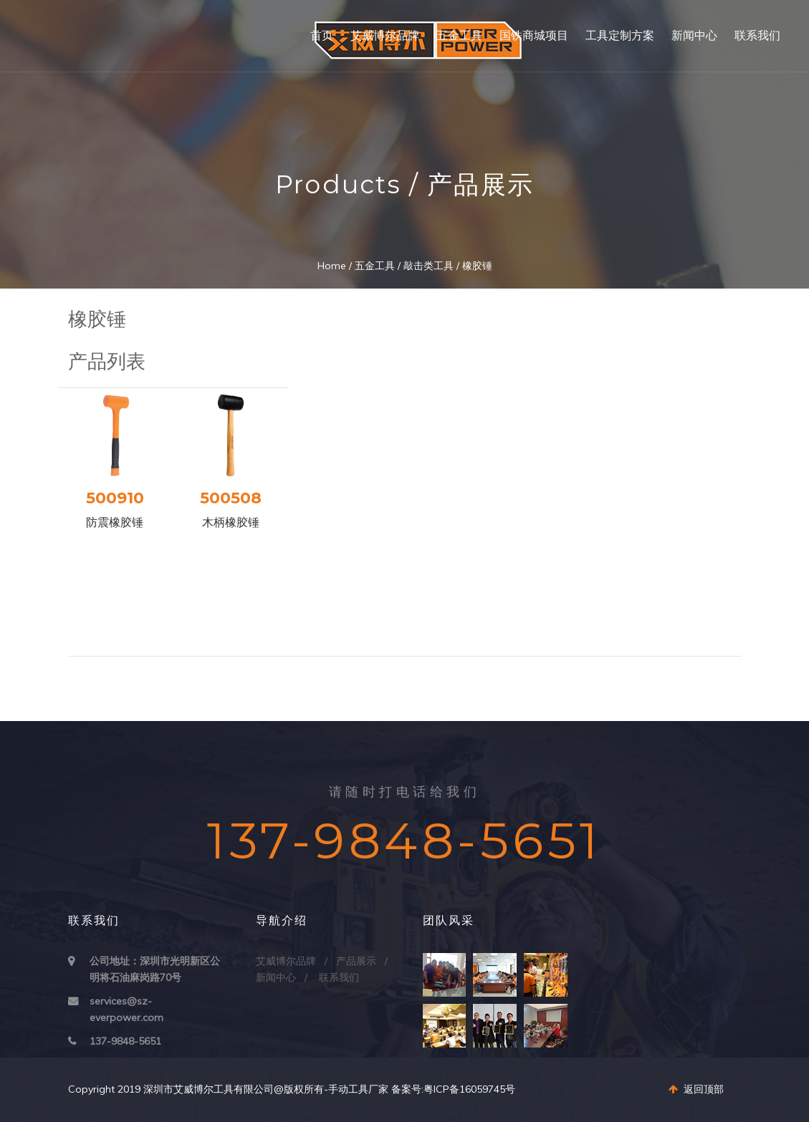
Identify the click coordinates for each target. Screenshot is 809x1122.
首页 (321, 35)
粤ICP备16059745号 (469, 1089)
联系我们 (757, 35)
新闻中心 (694, 35)
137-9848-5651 (125, 1041)
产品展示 (356, 960)
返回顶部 (696, 1089)
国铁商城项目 (533, 35)
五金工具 (459, 35)
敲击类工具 (428, 265)
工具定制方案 (619, 35)
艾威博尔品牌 (384, 35)
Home (331, 265)
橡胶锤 (477, 265)
